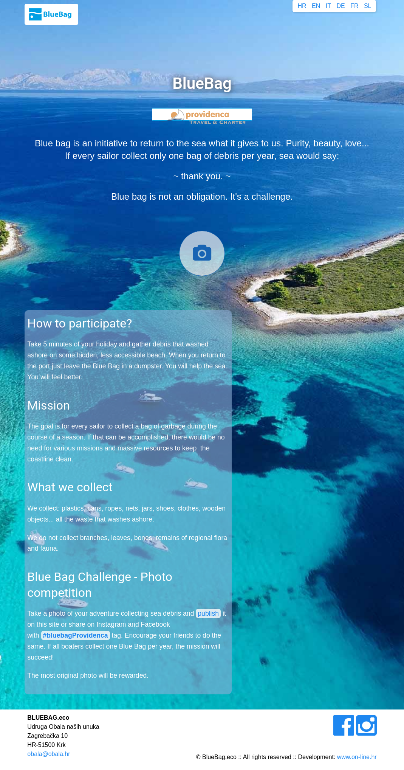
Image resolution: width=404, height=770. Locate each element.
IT (328, 6)
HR (302, 6)
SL (367, 6)
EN (316, 6)
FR (354, 6)
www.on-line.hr (357, 757)
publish (208, 613)
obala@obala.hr (48, 754)
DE (340, 6)
